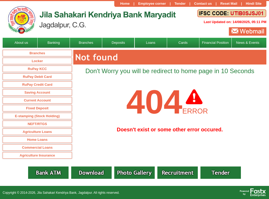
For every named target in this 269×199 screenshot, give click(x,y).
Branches (37, 53)
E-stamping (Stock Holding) (37, 116)
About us (21, 43)
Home (125, 4)
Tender (179, 4)
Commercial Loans (37, 147)
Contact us (203, 4)
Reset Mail (228, 4)
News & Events (247, 43)
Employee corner (152, 4)
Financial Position (215, 43)
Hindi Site (254, 4)
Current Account (37, 100)
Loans (150, 43)
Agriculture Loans (37, 132)
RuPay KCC (37, 69)
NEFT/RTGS (37, 124)
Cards (183, 43)
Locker (37, 61)
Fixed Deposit (37, 108)
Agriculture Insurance (37, 155)
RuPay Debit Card (37, 77)
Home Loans (37, 140)
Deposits (118, 43)
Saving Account (37, 92)
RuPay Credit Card (37, 85)
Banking (54, 43)
